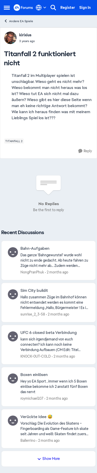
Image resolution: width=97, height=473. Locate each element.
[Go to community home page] (23, 7)
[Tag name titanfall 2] (14, 141)
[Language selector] (41, 8)
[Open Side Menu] (6, 7)
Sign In (85, 7)
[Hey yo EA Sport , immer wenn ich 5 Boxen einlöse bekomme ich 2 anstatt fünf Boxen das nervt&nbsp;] (54, 387)
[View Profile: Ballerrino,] (13, 421)
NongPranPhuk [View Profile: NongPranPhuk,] (32, 272)
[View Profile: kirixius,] (10, 37)
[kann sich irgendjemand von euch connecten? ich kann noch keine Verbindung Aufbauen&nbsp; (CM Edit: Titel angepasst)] (54, 345)
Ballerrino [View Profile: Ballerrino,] (27, 440)
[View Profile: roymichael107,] (13, 378)
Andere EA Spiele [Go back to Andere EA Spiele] (18, 21)
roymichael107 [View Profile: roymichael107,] (31, 398)
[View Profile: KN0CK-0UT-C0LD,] (13, 336)
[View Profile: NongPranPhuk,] (13, 252)
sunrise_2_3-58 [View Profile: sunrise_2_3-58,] (32, 314)
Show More (48, 458)
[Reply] (85, 151)
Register (67, 7)
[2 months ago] (56, 272)
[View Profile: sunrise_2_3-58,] (13, 294)
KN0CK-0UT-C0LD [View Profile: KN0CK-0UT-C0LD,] (35, 356)
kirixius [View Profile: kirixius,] (25, 35)
